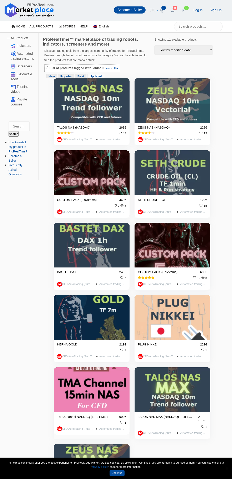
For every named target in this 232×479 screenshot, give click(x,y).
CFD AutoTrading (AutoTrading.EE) (70, 124)
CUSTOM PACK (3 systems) (185, 113)
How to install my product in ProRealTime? (18, 147)
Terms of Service (73, 389)
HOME (18, 26)
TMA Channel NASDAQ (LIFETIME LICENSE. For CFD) (185, 224)
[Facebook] (142, 392)
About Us (67, 403)
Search (13, 134)
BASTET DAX (122, 168)
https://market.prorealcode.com (28, 382)
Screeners (24, 66)
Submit (223, 372)
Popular (66, 76)
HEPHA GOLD (67, 224)
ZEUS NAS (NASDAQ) (129, 113)
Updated (96, 76)
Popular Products (112, 384)
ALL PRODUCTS (41, 26)
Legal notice (69, 396)
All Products (19, 38)
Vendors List (108, 357)
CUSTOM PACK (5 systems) (185, 168)
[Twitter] (153, 392)
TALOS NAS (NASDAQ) (73, 113)
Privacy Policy (71, 371)
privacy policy (100, 466)
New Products (109, 370)
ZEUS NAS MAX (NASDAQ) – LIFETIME (129, 280)
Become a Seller (129, 10)
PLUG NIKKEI (123, 224)
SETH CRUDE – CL (71, 168)
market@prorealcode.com (25, 376)
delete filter (111, 68)
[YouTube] (164, 392)
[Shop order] (183, 50)
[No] (227, 468)
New (52, 76)
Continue (117, 472)
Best (80, 76)
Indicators (24, 45)
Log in (198, 10)
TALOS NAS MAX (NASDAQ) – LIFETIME (73, 280)
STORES (67, 26)
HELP (84, 26)
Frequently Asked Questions (15, 169)
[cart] (154, 10)
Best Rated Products (114, 377)
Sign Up (216, 10)
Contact (66, 410)
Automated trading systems (92, 124)
